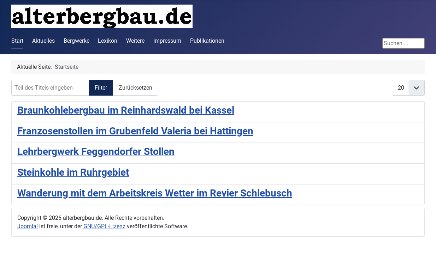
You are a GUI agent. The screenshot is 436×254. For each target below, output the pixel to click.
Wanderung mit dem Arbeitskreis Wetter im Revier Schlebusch (154, 193)
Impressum (167, 40)
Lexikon (107, 40)
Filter (101, 87)
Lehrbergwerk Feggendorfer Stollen (96, 151)
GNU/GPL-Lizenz (104, 226)
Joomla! (27, 226)
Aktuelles (43, 40)
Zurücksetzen (135, 87)
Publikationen (207, 40)
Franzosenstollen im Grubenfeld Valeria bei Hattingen (135, 131)
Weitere (135, 40)
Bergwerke (76, 40)
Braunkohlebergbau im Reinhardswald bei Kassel (125, 110)
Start (17, 40)
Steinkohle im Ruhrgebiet (73, 172)
